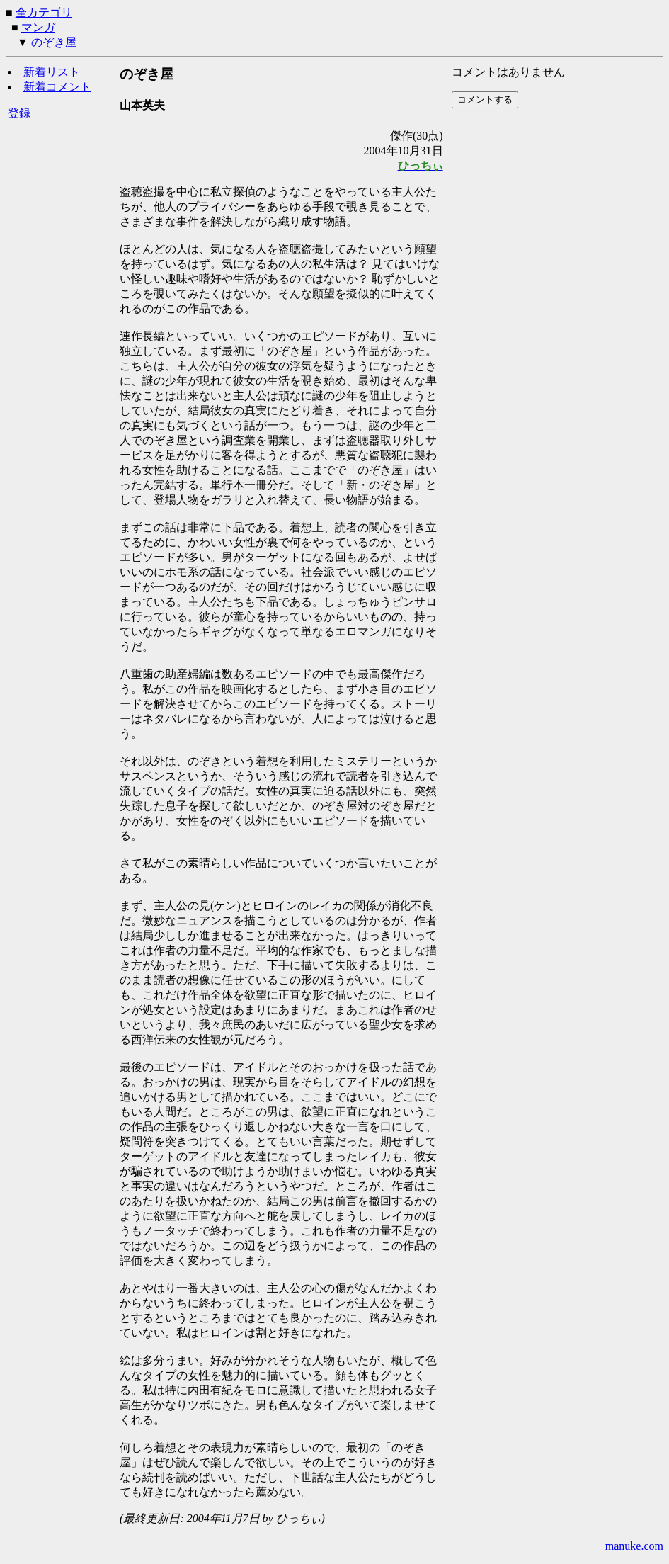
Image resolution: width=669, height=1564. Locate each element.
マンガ (38, 27)
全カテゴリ (44, 12)
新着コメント (57, 87)
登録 (19, 113)
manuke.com (634, 1546)
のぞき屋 (53, 42)
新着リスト (51, 72)
